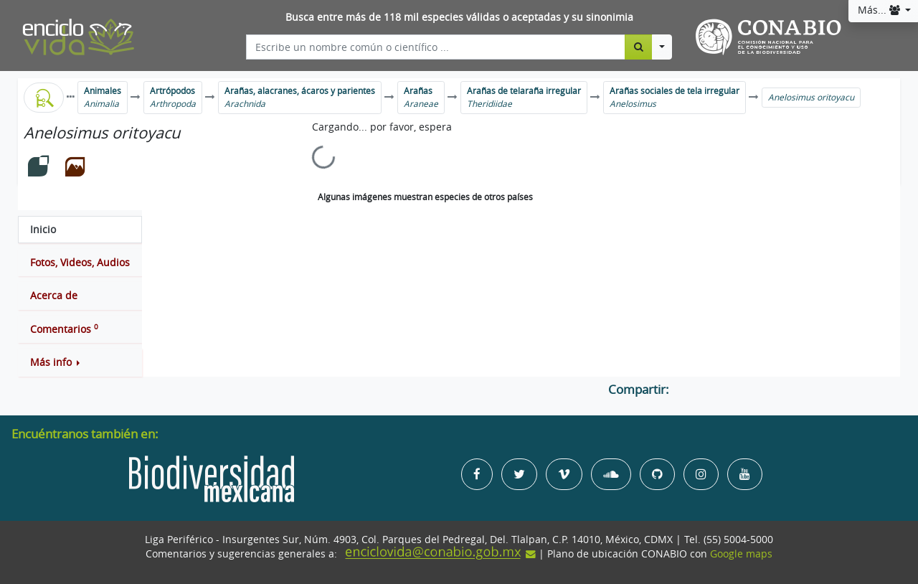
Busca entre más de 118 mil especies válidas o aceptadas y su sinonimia (459, 17)
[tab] (80, 229)
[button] (80, 362)
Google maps (741, 553)
